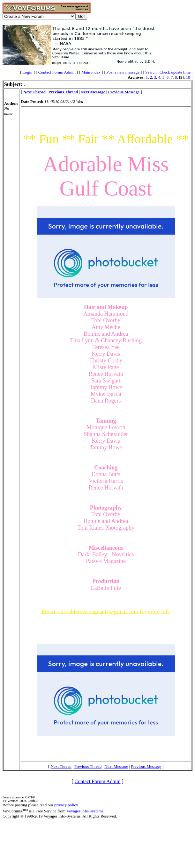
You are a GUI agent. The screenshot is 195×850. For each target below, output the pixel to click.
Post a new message (122, 72)
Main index (91, 72)
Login (27, 72)
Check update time (175, 72)
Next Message (116, 766)
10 (188, 77)
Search (150, 72)
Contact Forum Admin (57, 72)
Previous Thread (87, 766)
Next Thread (61, 766)
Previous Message (146, 766)
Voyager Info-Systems (84, 811)
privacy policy (66, 805)
